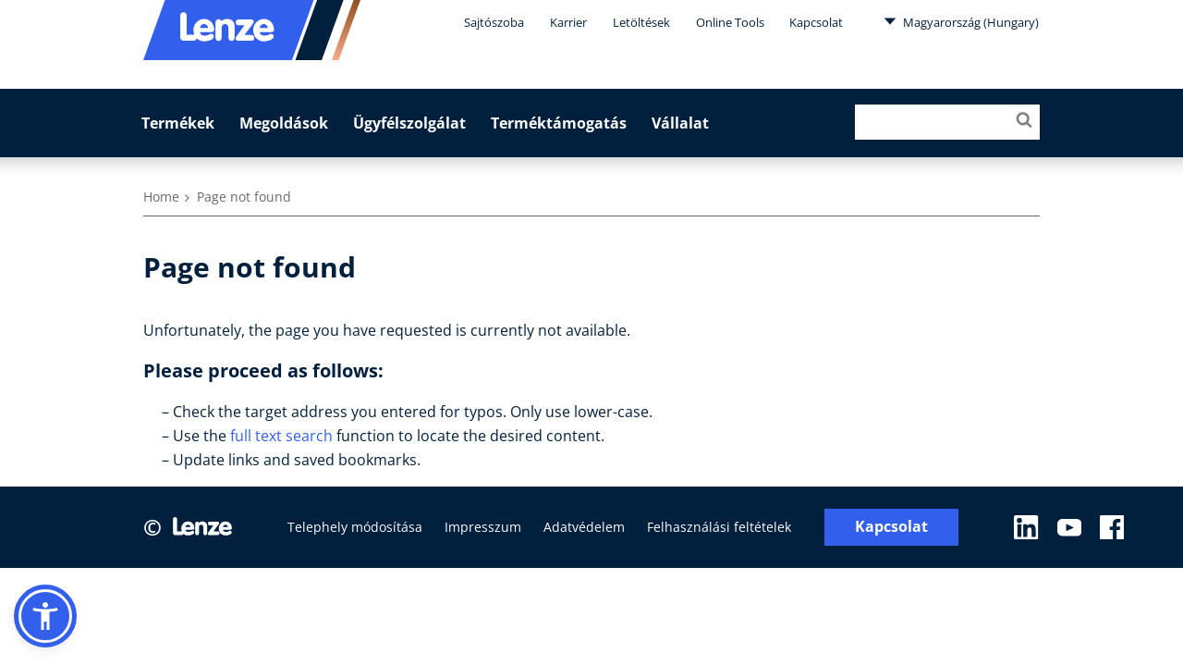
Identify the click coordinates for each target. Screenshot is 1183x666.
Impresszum (483, 527)
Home (161, 196)
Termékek (177, 123)
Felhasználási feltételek (719, 527)
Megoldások (283, 123)
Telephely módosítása (354, 527)
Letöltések (641, 22)
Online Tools (730, 22)
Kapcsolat (816, 22)
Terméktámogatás (559, 123)
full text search (281, 436)
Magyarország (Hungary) (961, 21)
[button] (45, 616)
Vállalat (680, 123)
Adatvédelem (584, 527)
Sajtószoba (494, 22)
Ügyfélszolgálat (409, 123)
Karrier (568, 22)
